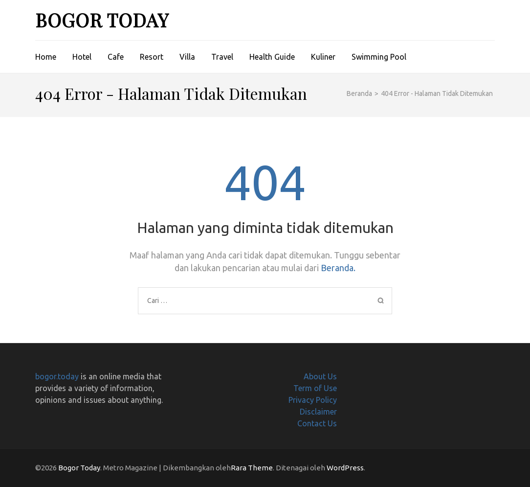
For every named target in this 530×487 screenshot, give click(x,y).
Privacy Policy (312, 399)
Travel (222, 56)
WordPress (345, 468)
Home (45, 56)
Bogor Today (102, 19)
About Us (320, 376)
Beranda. (338, 268)
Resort (151, 56)
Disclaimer (318, 411)
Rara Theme (252, 468)
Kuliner (323, 56)
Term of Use (315, 388)
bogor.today (57, 376)
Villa (187, 56)
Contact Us (317, 423)
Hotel (81, 56)
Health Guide (272, 56)
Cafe (116, 56)
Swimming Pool (379, 56)
